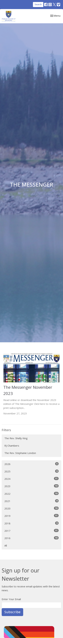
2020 (31, 508)
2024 (31, 478)
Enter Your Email (11, 599)
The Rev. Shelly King (16, 438)
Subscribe (12, 612)
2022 (31, 493)
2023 (31, 486)
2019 (31, 515)
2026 (31, 464)
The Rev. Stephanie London (20, 453)
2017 (31, 530)
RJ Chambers (11, 445)
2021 (31, 501)
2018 (31, 523)
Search (38, 4)
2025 (31, 471)
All (5, 545)
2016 (31, 538)
